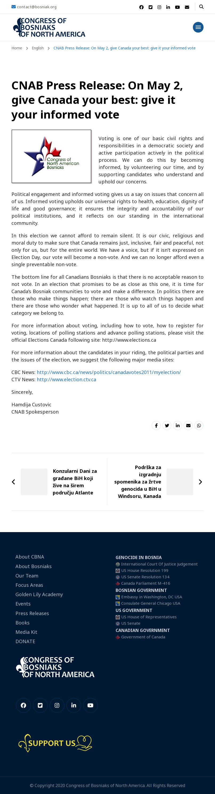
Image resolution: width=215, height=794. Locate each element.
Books (22, 622)
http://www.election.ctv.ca (66, 379)
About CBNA (29, 556)
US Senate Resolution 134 (145, 576)
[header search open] (201, 7)
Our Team (26, 575)
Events (23, 603)
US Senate (130, 623)
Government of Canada (143, 636)
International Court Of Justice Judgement (159, 564)
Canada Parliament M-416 (145, 583)
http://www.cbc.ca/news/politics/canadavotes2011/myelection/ (109, 372)
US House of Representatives (149, 616)
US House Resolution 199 (144, 570)
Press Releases (32, 613)
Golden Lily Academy (39, 594)
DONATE (25, 641)
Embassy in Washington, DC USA (151, 596)
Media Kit (26, 632)
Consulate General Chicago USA (150, 603)
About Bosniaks (33, 566)
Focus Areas (29, 585)
